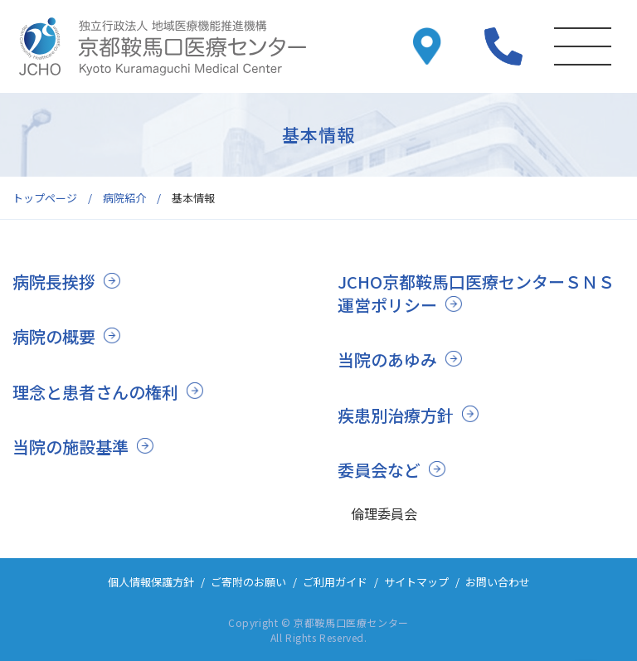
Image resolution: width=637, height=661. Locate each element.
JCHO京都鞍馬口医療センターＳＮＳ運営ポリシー (476, 293)
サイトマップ (416, 582)
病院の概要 (53, 336)
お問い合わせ (497, 582)
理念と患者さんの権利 (95, 392)
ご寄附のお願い (248, 582)
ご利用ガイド (335, 582)
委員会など (379, 470)
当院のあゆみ (387, 360)
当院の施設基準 (70, 447)
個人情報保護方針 (151, 582)
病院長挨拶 (53, 282)
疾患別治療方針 (396, 415)
